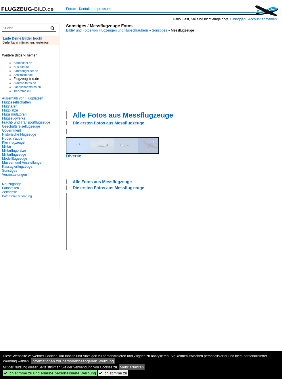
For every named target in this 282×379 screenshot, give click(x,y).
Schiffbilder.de (23, 75)
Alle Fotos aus (123, 115)
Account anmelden (262, 19)
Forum (71, 9)
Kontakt (85, 9)
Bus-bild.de (21, 67)
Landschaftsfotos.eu (27, 87)
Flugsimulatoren (14, 114)
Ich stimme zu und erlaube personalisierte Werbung (50, 373)
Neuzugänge (12, 184)
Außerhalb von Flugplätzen (22, 98)
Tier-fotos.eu (22, 91)
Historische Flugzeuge (19, 134)
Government (11, 130)
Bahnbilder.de (23, 63)
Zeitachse (9, 192)
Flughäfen (9, 106)
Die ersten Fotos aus (108, 123)
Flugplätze (10, 110)
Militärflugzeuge (14, 155)
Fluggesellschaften (16, 102)
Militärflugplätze (14, 151)
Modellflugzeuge (14, 159)
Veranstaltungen (14, 175)
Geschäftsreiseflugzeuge (21, 126)
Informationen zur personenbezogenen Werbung (73, 361)
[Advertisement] (105, 71)
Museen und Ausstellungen (22, 163)
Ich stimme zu (113, 373)
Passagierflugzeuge (17, 167)
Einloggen (237, 19)
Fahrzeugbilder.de (26, 71)
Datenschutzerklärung (17, 196)
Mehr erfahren (132, 367)
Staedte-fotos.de (25, 83)
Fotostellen (10, 188)
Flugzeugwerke (13, 118)
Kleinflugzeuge (13, 142)
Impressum (101, 9)
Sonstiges (159, 30)
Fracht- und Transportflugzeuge (26, 122)
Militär (6, 146)
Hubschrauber (13, 138)
